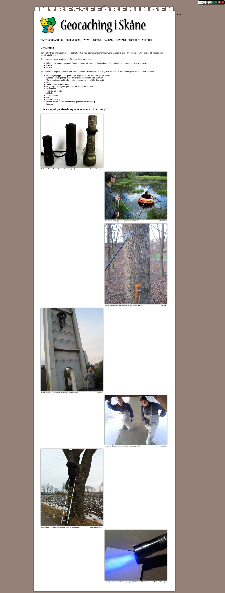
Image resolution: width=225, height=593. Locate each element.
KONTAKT (121, 40)
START (43, 40)
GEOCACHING (55, 40)
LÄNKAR (108, 40)
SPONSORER (134, 40)
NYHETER (147, 40)
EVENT (86, 40)
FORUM (97, 40)
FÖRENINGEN (73, 40)
